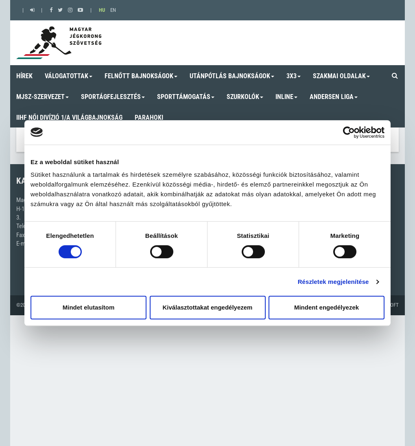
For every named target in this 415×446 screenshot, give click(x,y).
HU (102, 10)
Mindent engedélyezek (326, 307)
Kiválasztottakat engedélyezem (208, 307)
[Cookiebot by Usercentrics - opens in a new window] (348, 132)
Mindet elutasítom (89, 307)
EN (113, 10)
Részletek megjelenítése (333, 281)
